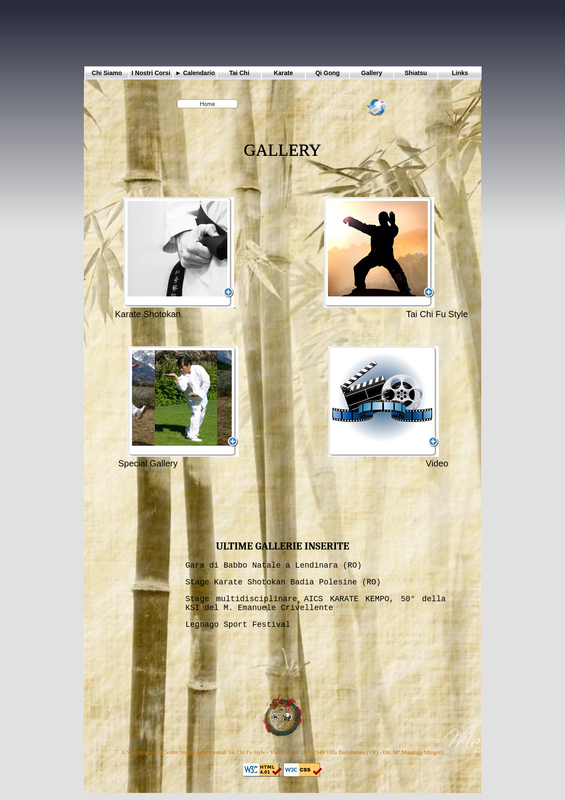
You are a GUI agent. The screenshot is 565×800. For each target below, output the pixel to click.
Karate (283, 72)
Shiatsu (416, 72)
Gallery (371, 72)
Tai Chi (239, 72)
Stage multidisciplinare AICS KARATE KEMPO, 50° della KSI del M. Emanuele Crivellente (315, 603)
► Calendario (195, 72)
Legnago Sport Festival (237, 624)
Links (460, 72)
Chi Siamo (107, 72)
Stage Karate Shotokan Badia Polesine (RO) (283, 582)
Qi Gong (327, 72)
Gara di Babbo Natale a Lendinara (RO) (273, 565)
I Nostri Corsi (151, 72)
